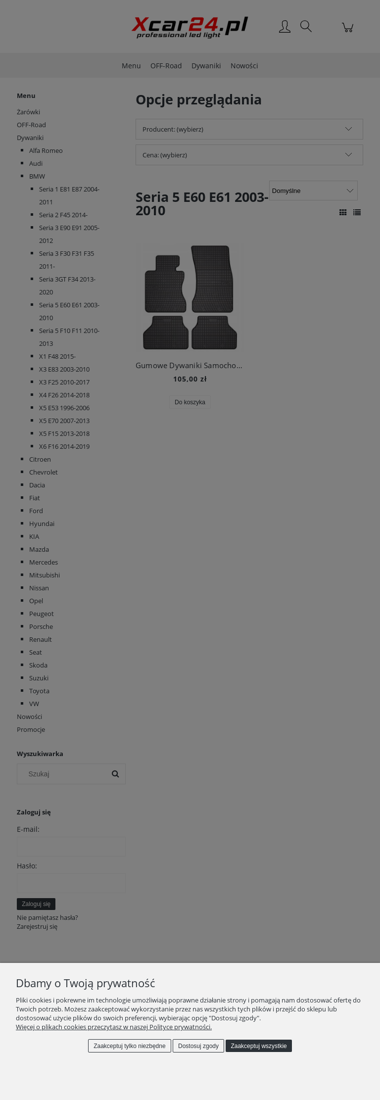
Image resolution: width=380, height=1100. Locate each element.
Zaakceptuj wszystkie (258, 1046)
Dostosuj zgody (198, 1046)
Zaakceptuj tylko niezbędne (129, 1046)
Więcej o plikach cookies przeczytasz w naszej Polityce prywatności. (114, 1026)
